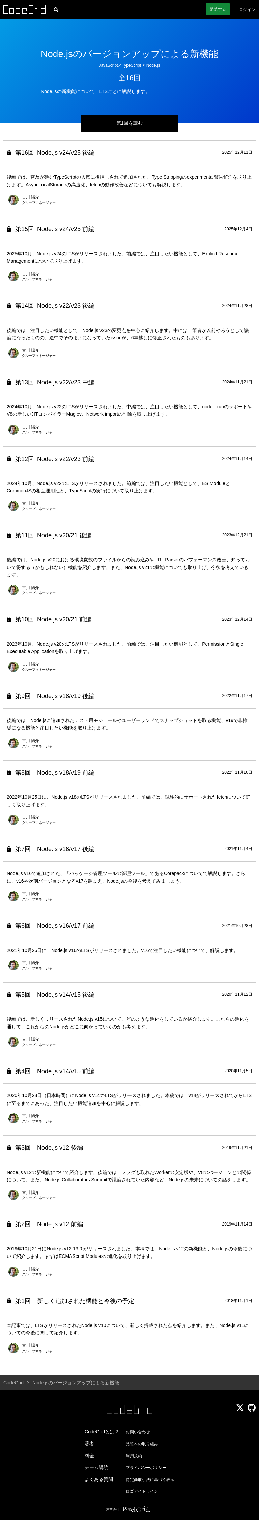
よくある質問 (99, 1479)
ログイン (247, 9)
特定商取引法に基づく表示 (150, 1479)
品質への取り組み (142, 1443)
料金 (89, 1455)
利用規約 (134, 1456)
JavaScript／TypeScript (120, 65)
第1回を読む (129, 123)
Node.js (153, 65)
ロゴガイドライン (142, 1491)
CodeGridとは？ (102, 1431)
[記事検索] (56, 9)
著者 (89, 1443)
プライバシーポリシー (146, 1467)
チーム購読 (96, 1467)
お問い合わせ (138, 1432)
